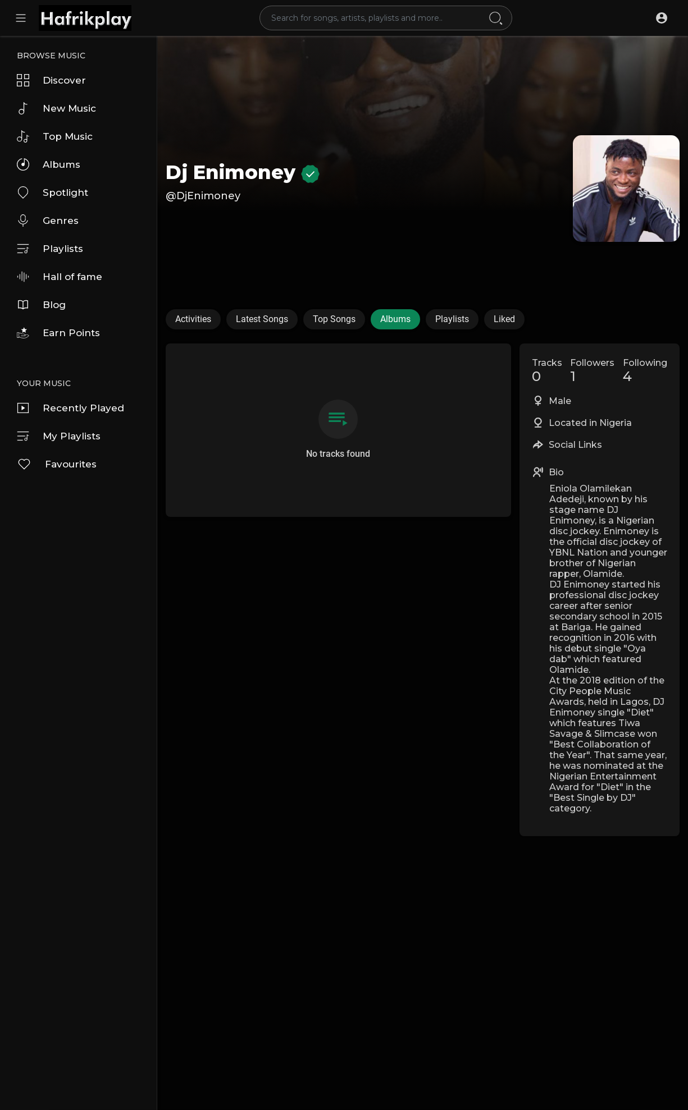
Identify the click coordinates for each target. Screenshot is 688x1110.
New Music (56, 108)
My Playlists (59, 436)
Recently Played (70, 408)
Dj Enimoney (243, 172)
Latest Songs (262, 319)
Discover (51, 80)
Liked (504, 319)
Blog (41, 305)
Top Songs (334, 319)
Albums (48, 164)
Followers (592, 370)
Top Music (55, 136)
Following (645, 370)
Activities (193, 319)
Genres (48, 220)
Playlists (50, 248)
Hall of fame (59, 276)
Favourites (57, 464)
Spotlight (52, 192)
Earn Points (58, 333)
